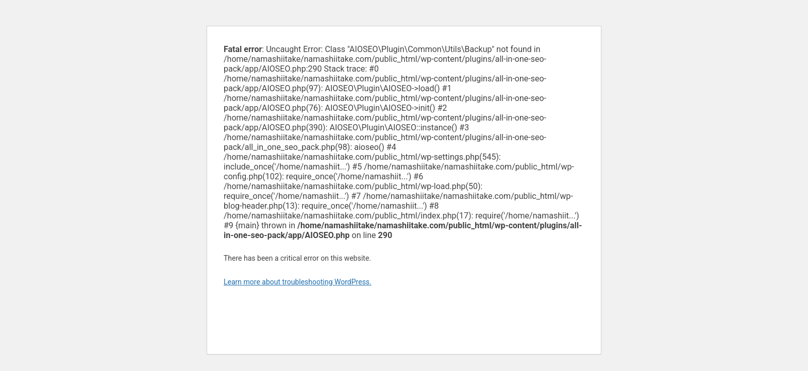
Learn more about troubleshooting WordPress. (298, 282)
